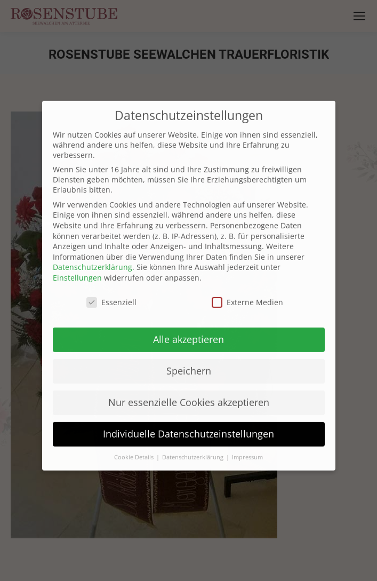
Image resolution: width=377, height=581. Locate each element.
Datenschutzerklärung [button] (193, 445)
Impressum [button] (247, 445)
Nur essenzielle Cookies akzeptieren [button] (188, 390)
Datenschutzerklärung (92, 255)
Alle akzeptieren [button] (188, 327)
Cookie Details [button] (134, 445)
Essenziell (111, 290)
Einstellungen (77, 265)
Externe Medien (247, 290)
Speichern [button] (188, 359)
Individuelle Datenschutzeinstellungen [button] (188, 422)
